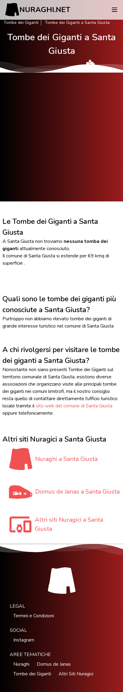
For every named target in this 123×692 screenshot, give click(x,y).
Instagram (23, 640)
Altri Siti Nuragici (75, 674)
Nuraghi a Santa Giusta (66, 459)
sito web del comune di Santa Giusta (74, 406)
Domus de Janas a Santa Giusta (77, 492)
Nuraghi (21, 664)
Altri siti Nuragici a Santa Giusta (69, 524)
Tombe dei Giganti (21, 22)
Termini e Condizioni (33, 615)
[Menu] (114, 10)
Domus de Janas (54, 664)
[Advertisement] (61, 137)
